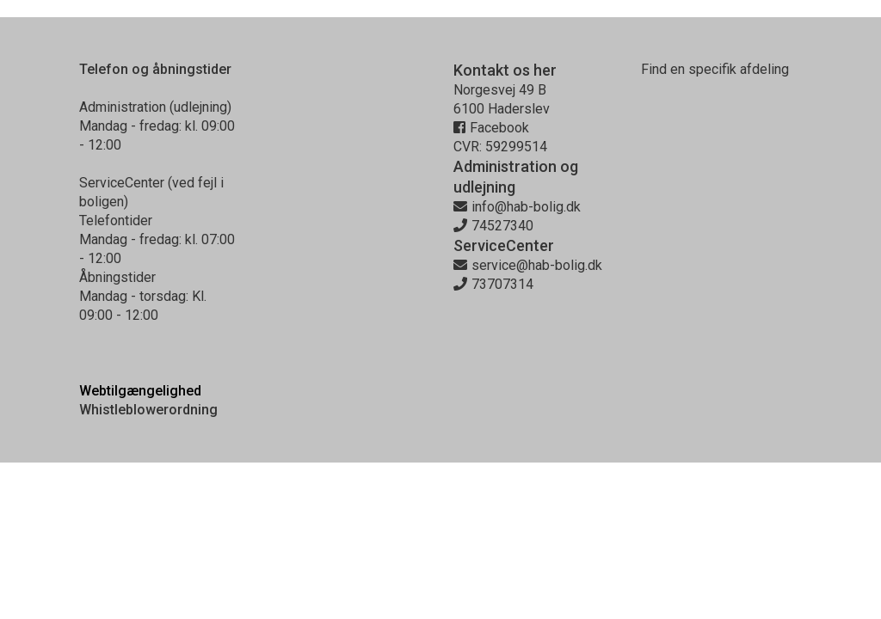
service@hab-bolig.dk (527, 265)
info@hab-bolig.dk (517, 207)
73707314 (493, 284)
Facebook (491, 128)
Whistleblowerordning (148, 409)
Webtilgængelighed (140, 391)
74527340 (493, 226)
